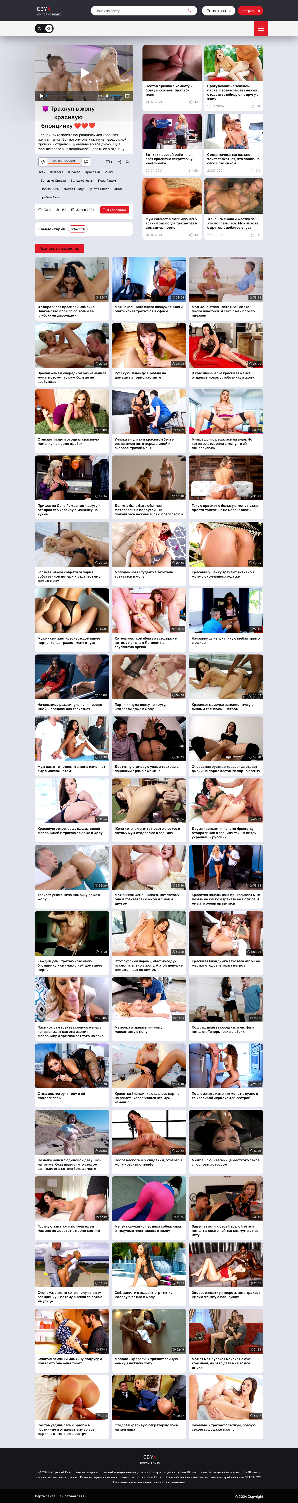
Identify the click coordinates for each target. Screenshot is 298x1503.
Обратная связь (73, 1496)
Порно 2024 (50, 189)
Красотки (93, 172)
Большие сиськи (54, 180)
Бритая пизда (100, 189)
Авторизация (247, 10)
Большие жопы (83, 180)
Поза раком (109, 180)
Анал (119, 189)
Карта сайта (45, 1496)
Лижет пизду (74, 189)
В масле (74, 172)
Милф (109, 172)
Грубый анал (50, 197)
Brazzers (56, 172)
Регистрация (211, 10)
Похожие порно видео (59, 248)
